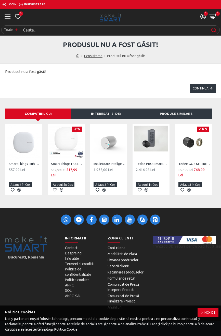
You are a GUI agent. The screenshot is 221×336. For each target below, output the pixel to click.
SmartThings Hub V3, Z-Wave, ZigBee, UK (25, 163)
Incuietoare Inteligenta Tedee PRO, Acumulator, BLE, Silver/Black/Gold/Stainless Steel (110, 163)
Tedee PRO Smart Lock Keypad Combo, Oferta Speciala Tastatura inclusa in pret (152, 163)
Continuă (201, 88)
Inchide (209, 312)
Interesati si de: (106, 113)
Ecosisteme (93, 56)
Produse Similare (176, 113)
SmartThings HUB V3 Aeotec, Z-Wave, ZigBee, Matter (67, 163)
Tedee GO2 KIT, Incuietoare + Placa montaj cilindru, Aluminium (194, 163)
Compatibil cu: (38, 113)
